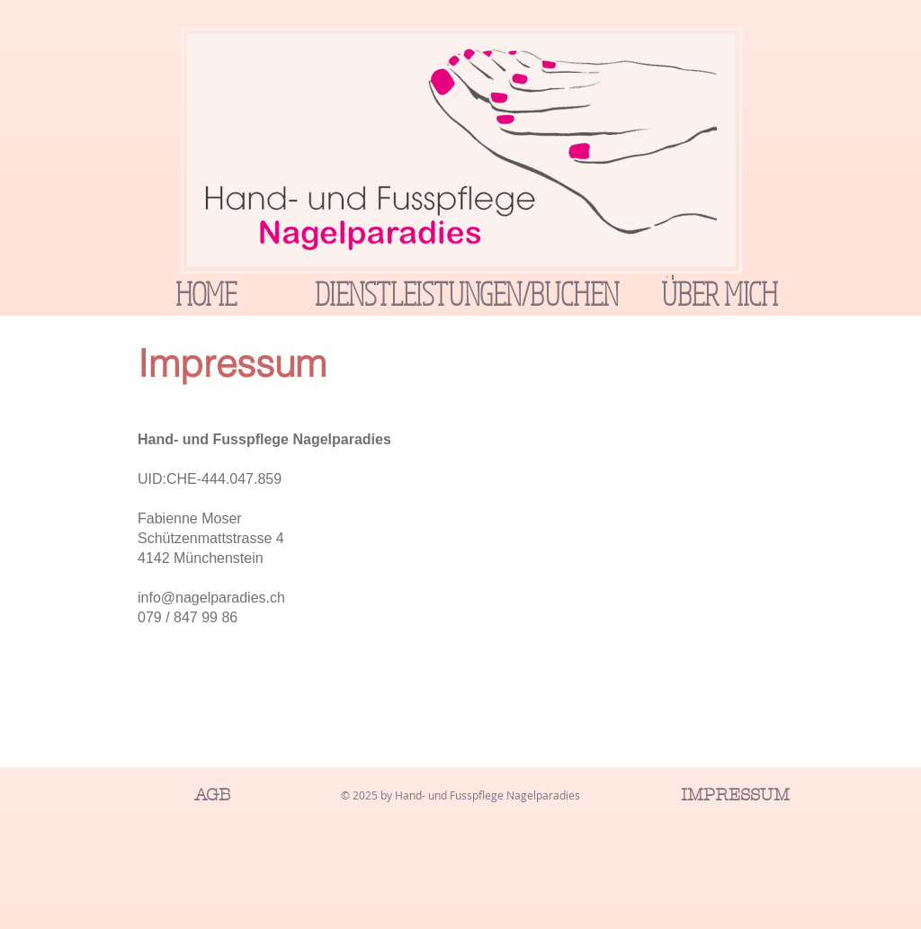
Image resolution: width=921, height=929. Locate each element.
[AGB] (212, 795)
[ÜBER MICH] (719, 293)
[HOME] (206, 294)
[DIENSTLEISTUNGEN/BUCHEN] (466, 294)
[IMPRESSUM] (735, 795)
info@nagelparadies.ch (211, 597)
